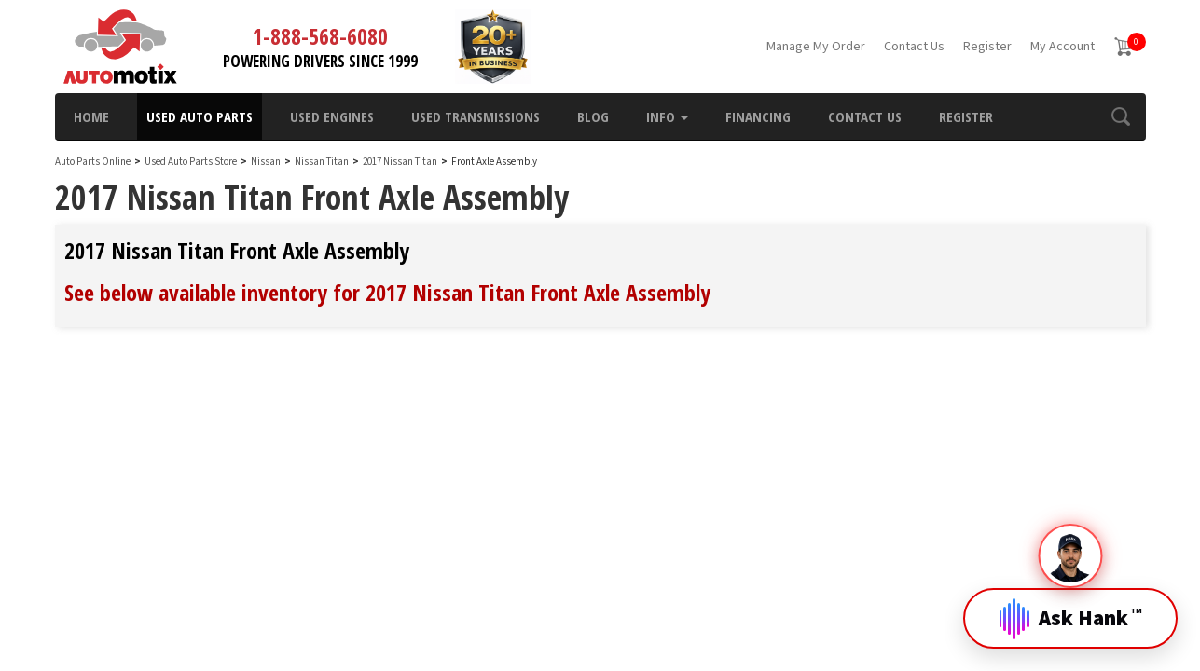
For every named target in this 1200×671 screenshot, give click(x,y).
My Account (1062, 46)
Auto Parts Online (93, 162)
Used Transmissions (475, 116)
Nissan (266, 162)
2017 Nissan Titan (401, 162)
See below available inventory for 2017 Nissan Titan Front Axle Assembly (387, 292)
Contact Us (914, 46)
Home (91, 116)
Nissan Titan (323, 162)
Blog (593, 116)
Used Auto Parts (199, 116)
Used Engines (332, 116)
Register (987, 46)
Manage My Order (815, 46)
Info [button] (667, 116)
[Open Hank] (1070, 604)
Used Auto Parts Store (191, 162)
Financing (758, 116)
